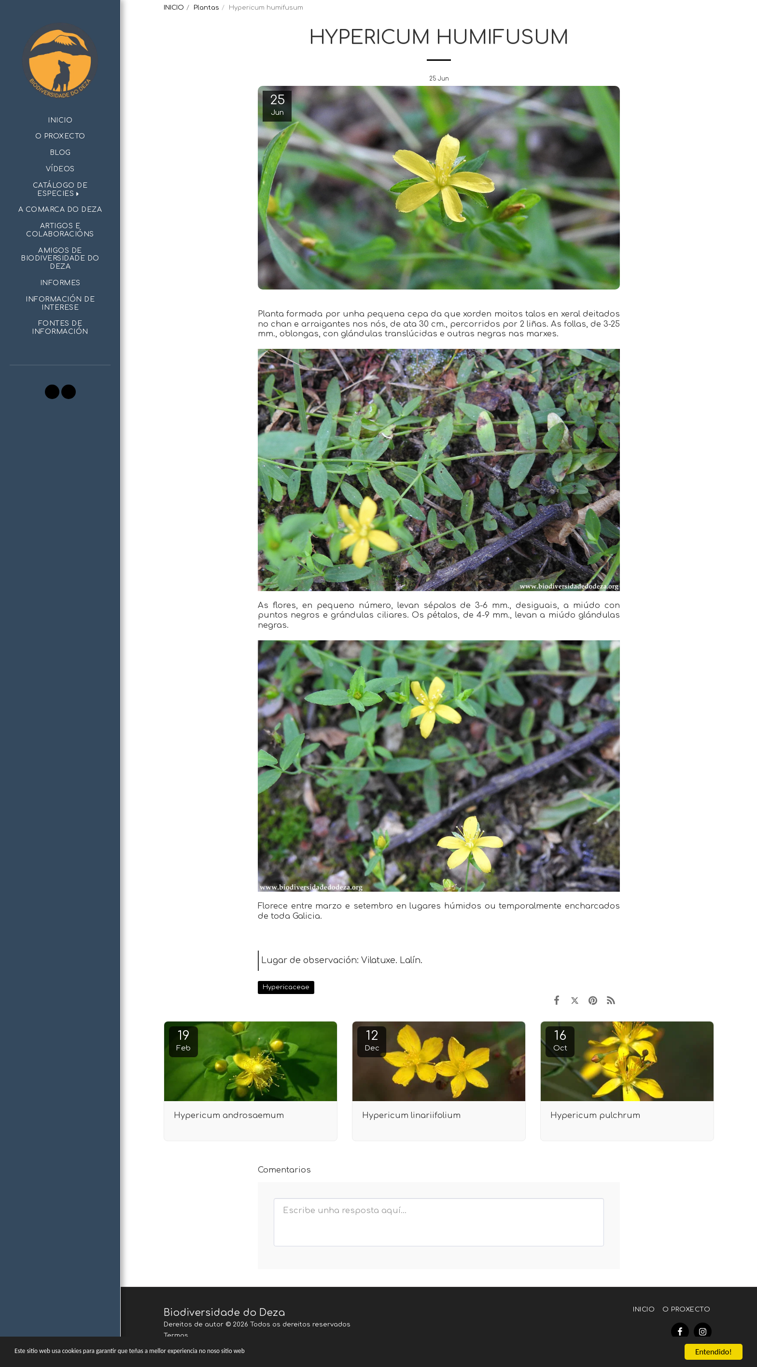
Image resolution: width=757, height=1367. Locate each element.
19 (183, 1040)
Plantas (206, 7)
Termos (176, 1335)
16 (560, 1040)
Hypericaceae (286, 987)
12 (371, 1040)
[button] (60, 190)
